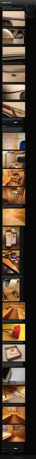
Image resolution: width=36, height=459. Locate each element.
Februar (27, 9)
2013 (26, 12)
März (27, 8)
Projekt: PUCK (6, 2)
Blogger (21, 457)
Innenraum (4, 126)
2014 (26, 6)
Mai (26, 7)
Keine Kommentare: (11, 122)
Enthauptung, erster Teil (6, 6)
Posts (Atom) (13, 453)
